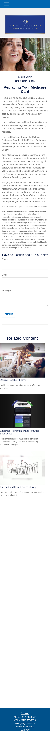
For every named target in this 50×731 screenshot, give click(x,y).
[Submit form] (9, 314)
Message (6, 290)
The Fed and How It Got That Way (18, 487)
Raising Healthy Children (13, 380)
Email (4, 275)
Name (5, 259)
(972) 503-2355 (28, 720)
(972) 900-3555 (28, 717)
